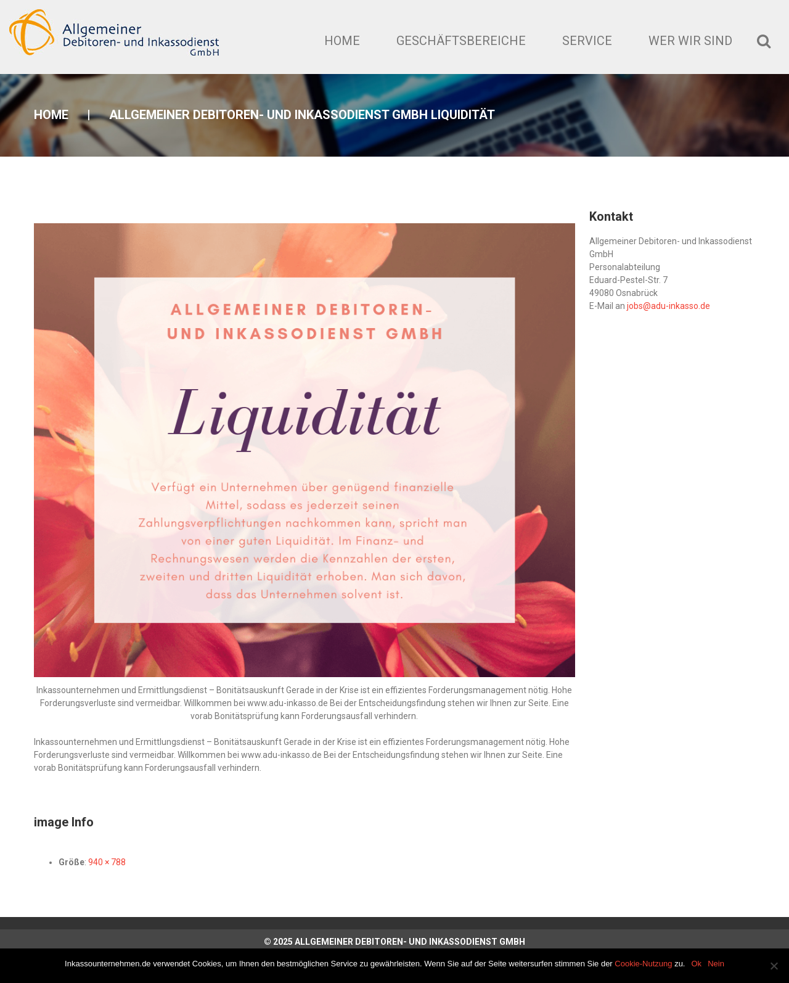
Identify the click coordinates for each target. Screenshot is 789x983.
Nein (716, 963)
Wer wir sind (690, 40)
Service (587, 40)
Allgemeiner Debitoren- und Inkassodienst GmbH (410, 942)
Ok (697, 963)
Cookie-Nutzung (643, 963)
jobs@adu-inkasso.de (668, 306)
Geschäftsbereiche (461, 40)
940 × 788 (107, 862)
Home (342, 40)
